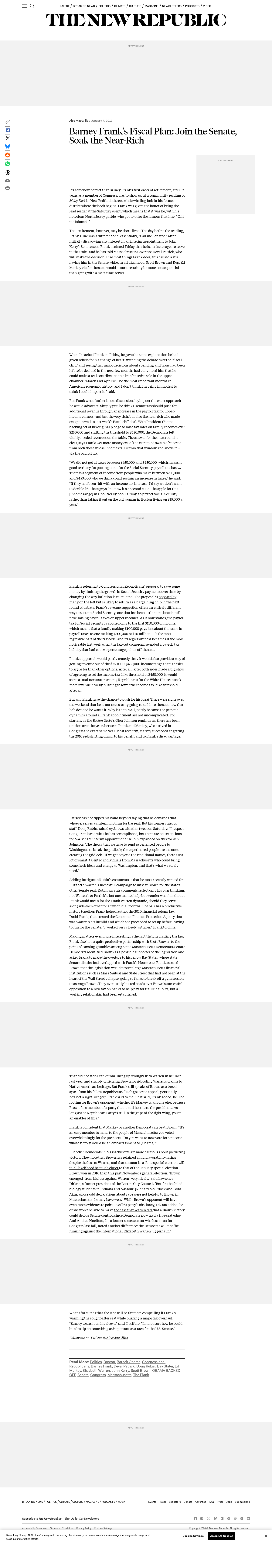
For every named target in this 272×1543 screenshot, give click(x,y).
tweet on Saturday (153, 828)
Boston (109, 1362)
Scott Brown (141, 1370)
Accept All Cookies (221, 1536)
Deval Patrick (124, 1366)
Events (152, 1501)
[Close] (266, 1536)
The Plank (141, 1375)
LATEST (64, 6)
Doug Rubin (145, 1366)
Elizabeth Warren (96, 1370)
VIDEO (207, 6)
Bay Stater (165, 1366)
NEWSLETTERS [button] (172, 6)
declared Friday (123, 246)
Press (220, 1501)
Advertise (200, 1501)
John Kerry (120, 1370)
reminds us (146, 720)
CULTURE (135, 6)
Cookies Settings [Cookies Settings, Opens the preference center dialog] (193, 1536)
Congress (98, 1375)
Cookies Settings (103, 1528)
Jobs (229, 1501)
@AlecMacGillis (115, 1337)
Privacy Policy (83, 1528)
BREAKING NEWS (84, 6)
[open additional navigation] (25, 5)
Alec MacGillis (78, 121)
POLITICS (104, 6)
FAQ (211, 1501)
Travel (162, 1501)
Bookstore (175, 1501)
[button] (7, 123)
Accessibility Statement (34, 1528)
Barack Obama (128, 1362)
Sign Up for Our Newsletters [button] (81, 1519)
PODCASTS (192, 6)
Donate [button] (188, 1501)
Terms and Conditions (61, 1528)
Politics (96, 1362)
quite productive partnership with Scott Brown (132, 941)
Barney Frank (101, 1366)
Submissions (242, 1501)
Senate (83, 1375)
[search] (32, 6)
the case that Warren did (133, 1209)
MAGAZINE (152, 6)
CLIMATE (120, 6)
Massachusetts (119, 1375)
